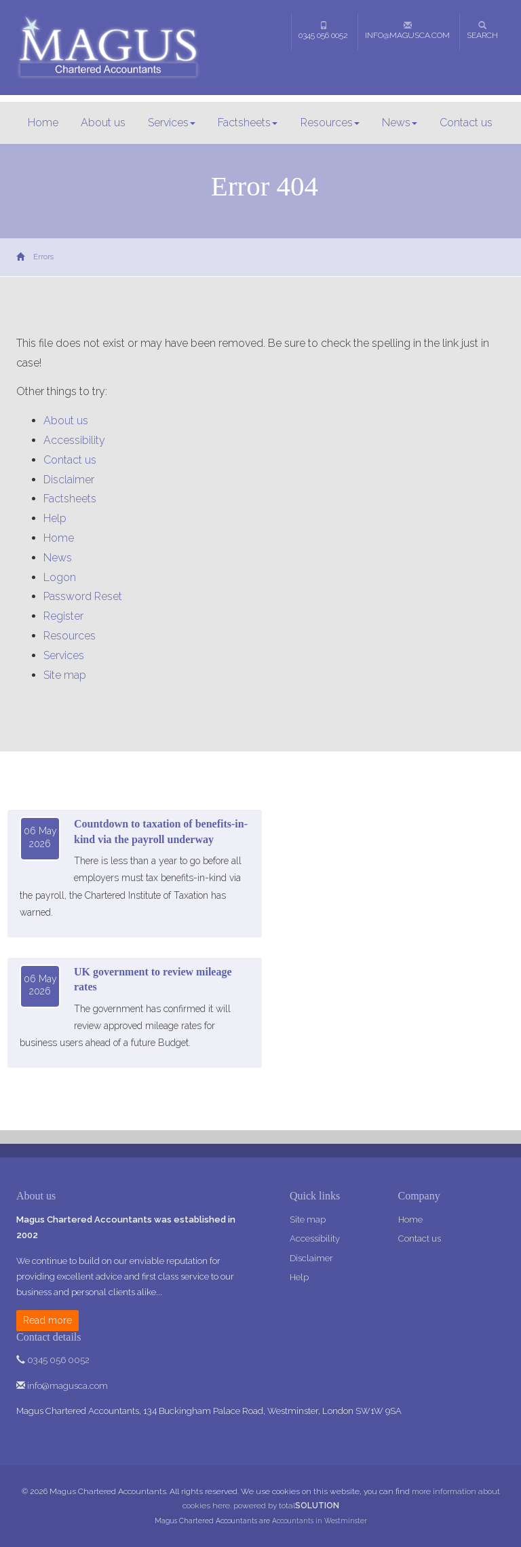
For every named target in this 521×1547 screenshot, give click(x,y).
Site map (64, 675)
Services (171, 122)
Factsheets (247, 122)
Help (54, 518)
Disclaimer (68, 479)
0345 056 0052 (323, 30)
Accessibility (74, 440)
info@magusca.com (407, 30)
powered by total (286, 1505)
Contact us (466, 122)
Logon (59, 577)
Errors (43, 257)
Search (482, 30)
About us (103, 122)
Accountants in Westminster (319, 1520)
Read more (47, 1320)
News (399, 122)
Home (43, 122)
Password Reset (82, 596)
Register (63, 616)
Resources (330, 122)
